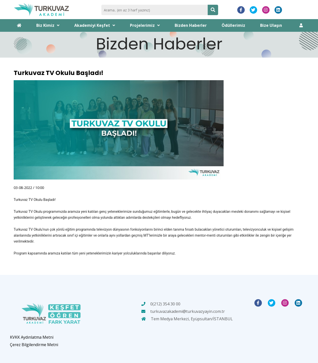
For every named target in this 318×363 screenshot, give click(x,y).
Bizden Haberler (191, 25)
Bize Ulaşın (271, 25)
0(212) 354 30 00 (165, 304)
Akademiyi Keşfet (94, 25)
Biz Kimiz (47, 25)
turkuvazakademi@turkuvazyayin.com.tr (187, 311)
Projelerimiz (145, 25)
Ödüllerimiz (233, 25)
